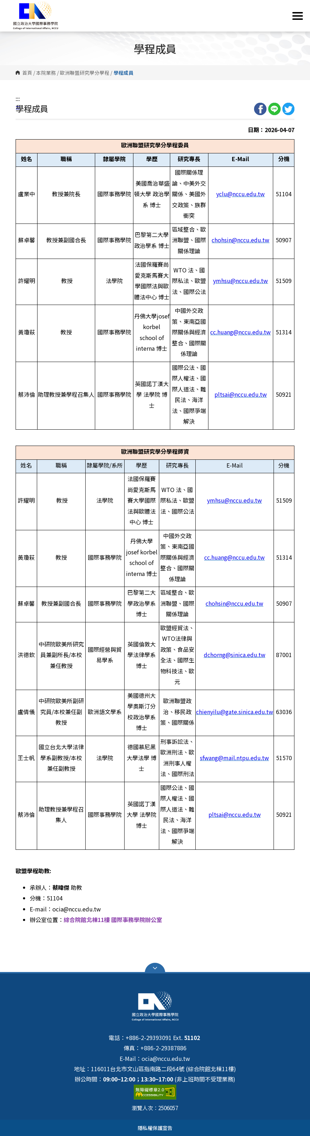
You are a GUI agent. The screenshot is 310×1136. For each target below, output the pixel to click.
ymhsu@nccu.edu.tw (240, 280)
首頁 (27, 72)
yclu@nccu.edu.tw (240, 194)
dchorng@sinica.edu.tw (234, 654)
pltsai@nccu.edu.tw (240, 394)
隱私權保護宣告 (155, 1127)
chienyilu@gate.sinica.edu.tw (234, 711)
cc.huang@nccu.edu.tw (240, 332)
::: (18, 98)
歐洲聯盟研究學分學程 (84, 72)
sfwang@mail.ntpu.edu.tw (234, 757)
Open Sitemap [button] (155, 968)
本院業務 (46, 72)
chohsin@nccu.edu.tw (240, 240)
